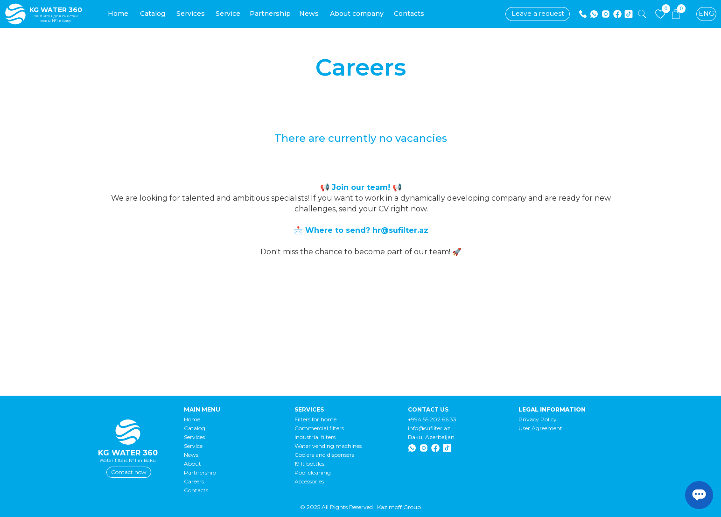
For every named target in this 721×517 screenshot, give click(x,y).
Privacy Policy (537, 419)
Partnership (200, 472)
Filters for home (315, 419)
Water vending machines (328, 445)
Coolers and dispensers (324, 454)
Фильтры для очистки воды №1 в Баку (56, 18)
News (191, 454)
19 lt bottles (309, 463)
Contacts (196, 490)
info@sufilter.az (429, 428)
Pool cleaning (312, 472)
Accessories (309, 481)
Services (194, 436)
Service (193, 445)
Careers (194, 481)
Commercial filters (319, 428)
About (192, 463)
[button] (537, 14)
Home (192, 419)
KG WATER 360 (55, 10)
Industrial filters (315, 436)
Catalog (194, 428)
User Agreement (540, 428)
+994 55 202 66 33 (432, 419)
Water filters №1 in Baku (127, 460)
